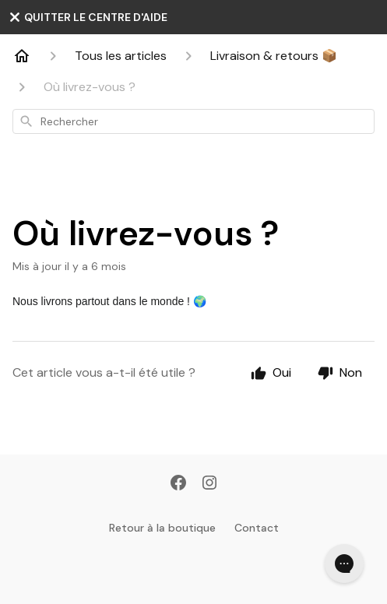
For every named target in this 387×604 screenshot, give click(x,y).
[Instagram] (209, 484)
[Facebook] (178, 484)
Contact (256, 528)
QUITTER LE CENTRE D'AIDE (87, 17)
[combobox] (193, 121)
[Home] (21, 56)
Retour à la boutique (162, 528)
